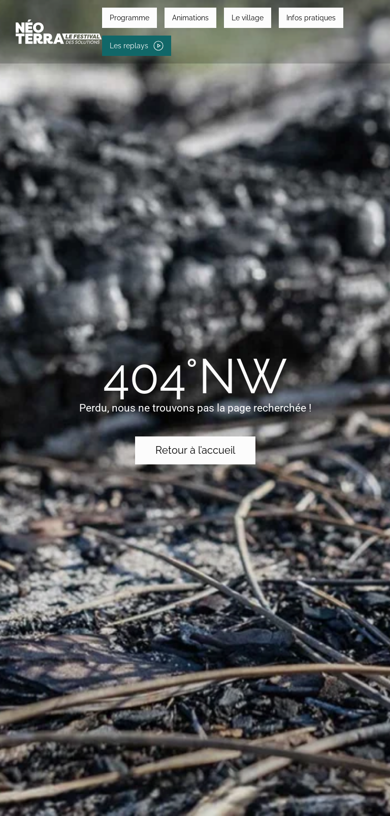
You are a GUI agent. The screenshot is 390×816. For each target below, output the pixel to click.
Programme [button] (129, 18)
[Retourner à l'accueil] (58, 32)
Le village (248, 18)
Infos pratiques (311, 18)
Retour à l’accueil (195, 450)
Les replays (137, 46)
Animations (190, 18)
